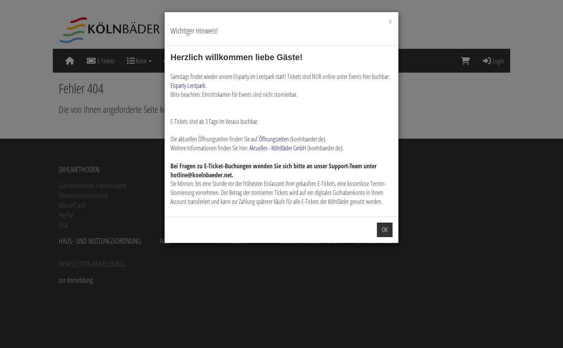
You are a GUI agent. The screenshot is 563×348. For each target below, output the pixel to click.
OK (384, 229)
